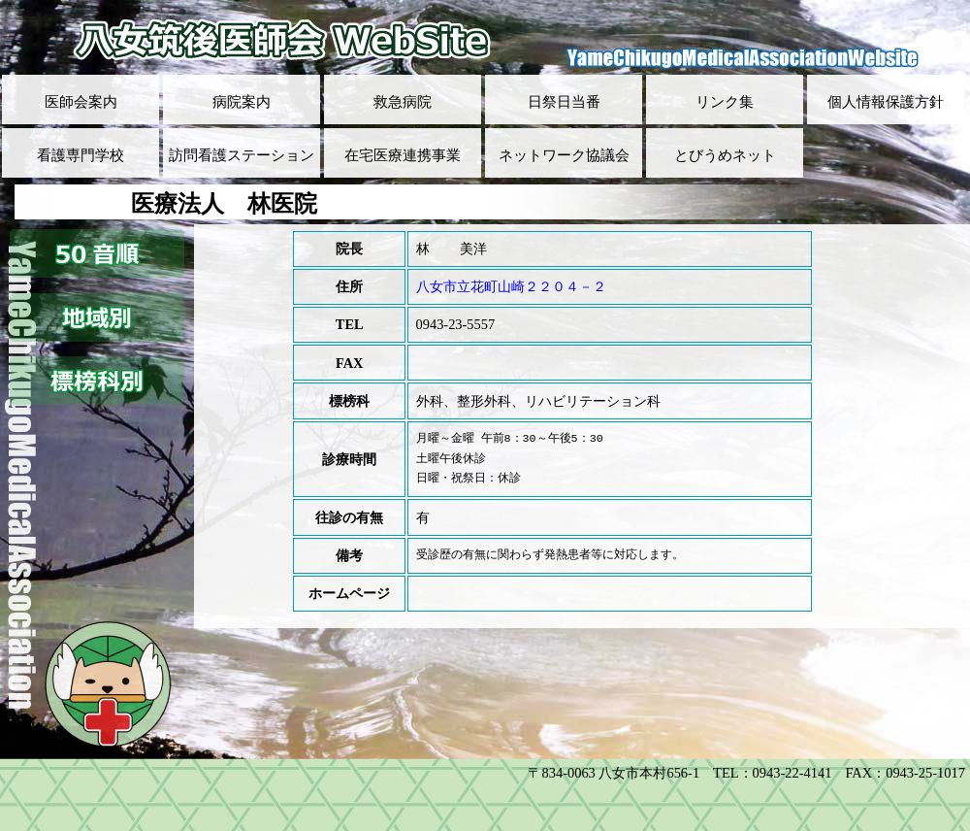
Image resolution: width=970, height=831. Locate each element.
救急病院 (402, 102)
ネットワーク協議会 (564, 155)
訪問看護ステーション (241, 155)
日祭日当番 (564, 102)
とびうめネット (725, 155)
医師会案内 (81, 102)
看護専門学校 (80, 155)
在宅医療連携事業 (402, 155)
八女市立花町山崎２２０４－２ (511, 286)
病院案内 (241, 102)
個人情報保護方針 (885, 102)
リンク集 (724, 102)
